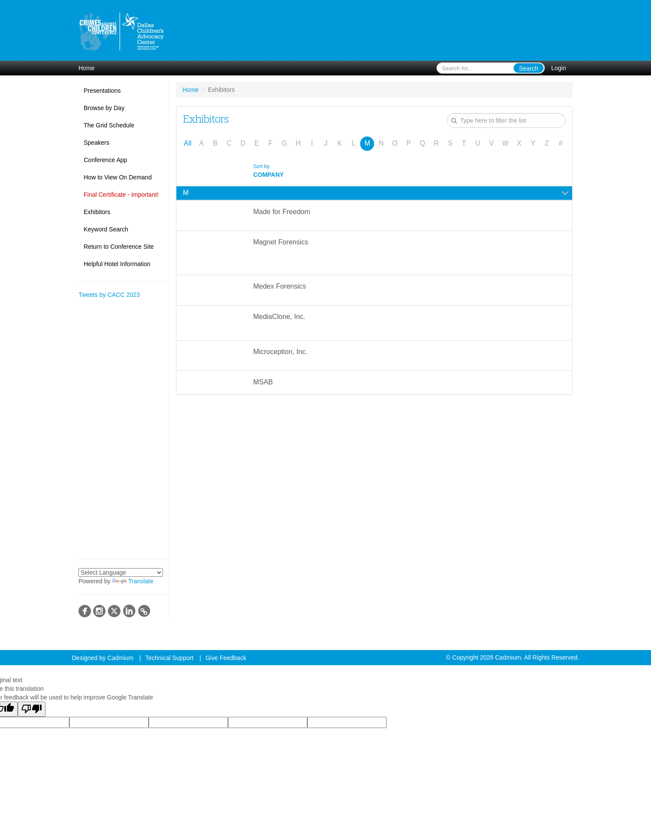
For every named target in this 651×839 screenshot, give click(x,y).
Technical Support (169, 657)
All (188, 143)
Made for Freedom (281, 211)
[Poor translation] (32, 709)
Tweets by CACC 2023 (109, 294)
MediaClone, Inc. (280, 316)
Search (528, 68)
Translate (132, 581)
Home (86, 68)
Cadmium (120, 657)
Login (558, 68)
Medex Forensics (279, 286)
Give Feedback (225, 657)
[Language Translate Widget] (120, 572)
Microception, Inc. (280, 351)
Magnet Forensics (280, 242)
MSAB (263, 382)
